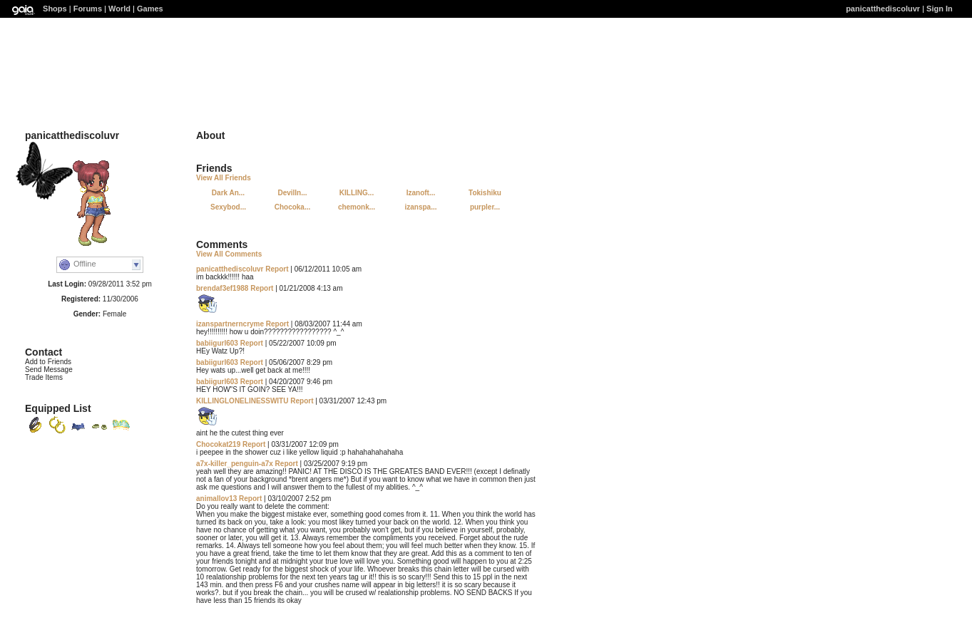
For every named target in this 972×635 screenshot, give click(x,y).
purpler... (485, 207)
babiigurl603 (217, 343)
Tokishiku (485, 193)
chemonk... (356, 207)
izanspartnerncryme (230, 324)
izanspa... (420, 207)
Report (276, 269)
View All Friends (223, 178)
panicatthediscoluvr (883, 8)
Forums (87, 8)
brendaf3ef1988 (222, 288)
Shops (55, 8)
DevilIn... (292, 193)
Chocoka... (293, 207)
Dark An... (228, 193)
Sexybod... (228, 207)
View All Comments (229, 254)
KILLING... (356, 193)
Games (150, 8)
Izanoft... (421, 193)
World (119, 8)
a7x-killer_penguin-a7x (234, 464)
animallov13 (216, 498)
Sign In (939, 8)
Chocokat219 (218, 444)
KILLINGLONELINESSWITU (242, 401)
